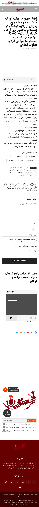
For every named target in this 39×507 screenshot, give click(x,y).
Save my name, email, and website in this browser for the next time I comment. (22, 240)
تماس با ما (26, 497)
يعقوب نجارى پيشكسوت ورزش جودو (27, 175)
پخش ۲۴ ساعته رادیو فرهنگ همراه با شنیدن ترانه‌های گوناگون (21, 277)
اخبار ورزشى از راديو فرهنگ (30, 170)
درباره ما (6, 494)
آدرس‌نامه (20, 497)
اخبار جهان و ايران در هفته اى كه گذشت (20, 168)
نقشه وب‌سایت (18, 494)
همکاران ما (26, 494)
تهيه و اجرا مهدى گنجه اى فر (15, 170)
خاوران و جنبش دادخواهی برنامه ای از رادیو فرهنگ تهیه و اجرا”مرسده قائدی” (11, 186)
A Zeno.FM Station (31, 322)
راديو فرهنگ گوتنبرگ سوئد (30, 173)
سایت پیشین (34, 494)
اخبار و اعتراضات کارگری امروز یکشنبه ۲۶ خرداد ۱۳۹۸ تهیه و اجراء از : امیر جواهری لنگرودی (29, 187)
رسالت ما (11, 494)
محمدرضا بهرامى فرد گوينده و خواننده (14, 173)
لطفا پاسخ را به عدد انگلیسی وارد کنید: (26, 246)
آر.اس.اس (13, 497)
